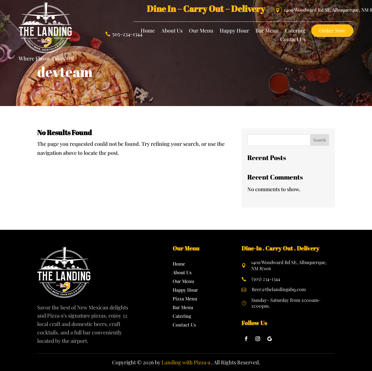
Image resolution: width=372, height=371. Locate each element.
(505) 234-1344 (266, 279)
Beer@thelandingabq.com (279, 289)
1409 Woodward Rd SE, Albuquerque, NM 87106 (289, 265)
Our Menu (201, 31)
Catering (295, 31)
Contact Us (292, 40)
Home (148, 31)
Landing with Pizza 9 (186, 362)
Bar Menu (267, 31)
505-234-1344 (127, 34)
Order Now (332, 30)
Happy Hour (234, 31)
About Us (172, 31)
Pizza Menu (185, 299)
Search (319, 140)
